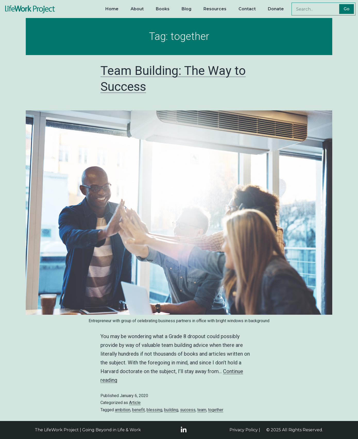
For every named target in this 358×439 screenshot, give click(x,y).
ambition (122, 409)
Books (162, 8)
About (137, 8)
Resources (214, 8)
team (201, 409)
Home (111, 8)
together (215, 409)
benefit (138, 409)
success (187, 409)
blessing (154, 409)
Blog (186, 8)
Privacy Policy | (244, 429)
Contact (247, 8)
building (171, 409)
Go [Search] (347, 8)
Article (135, 402)
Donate (276, 8)
